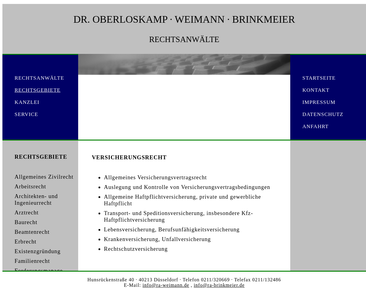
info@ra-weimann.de (166, 285)
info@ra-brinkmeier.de (219, 285)
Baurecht (26, 222)
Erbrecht (25, 241)
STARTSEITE (319, 78)
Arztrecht (26, 212)
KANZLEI (27, 102)
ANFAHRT (315, 126)
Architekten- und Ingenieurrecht (36, 199)
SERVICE (26, 114)
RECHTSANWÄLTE (39, 78)
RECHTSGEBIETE (38, 90)
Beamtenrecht (32, 232)
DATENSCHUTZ (322, 114)
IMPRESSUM (318, 102)
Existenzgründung (38, 251)
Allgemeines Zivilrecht (44, 177)
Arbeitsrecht (30, 186)
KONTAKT (315, 90)
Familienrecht (32, 261)
